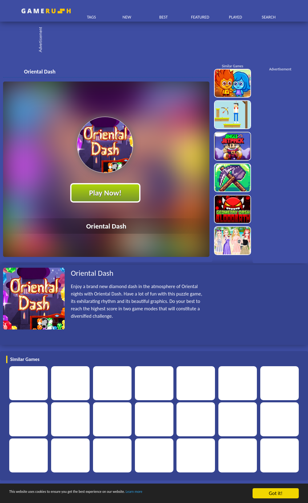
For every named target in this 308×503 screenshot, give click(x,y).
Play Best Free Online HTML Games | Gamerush (46, 11)
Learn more (192, 493)
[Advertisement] (157, 40)
